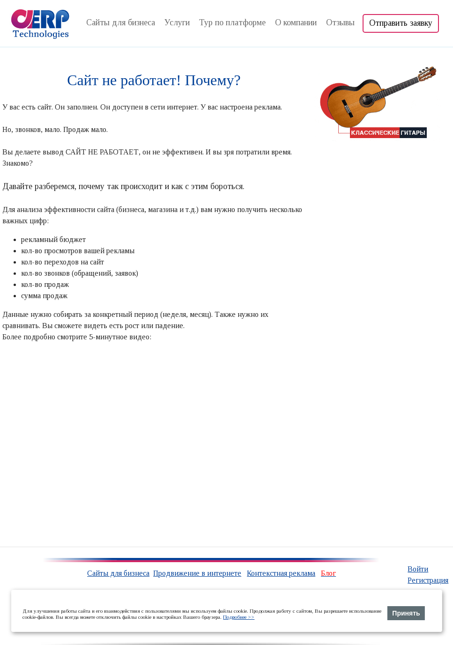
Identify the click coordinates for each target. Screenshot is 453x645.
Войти (418, 569)
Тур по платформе (232, 22)
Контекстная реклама (281, 573)
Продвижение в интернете (197, 573)
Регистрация (428, 580)
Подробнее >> (238, 617)
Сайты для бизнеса (120, 22)
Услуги (177, 22)
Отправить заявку (400, 23)
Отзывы (340, 22)
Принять (406, 613)
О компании (296, 22)
